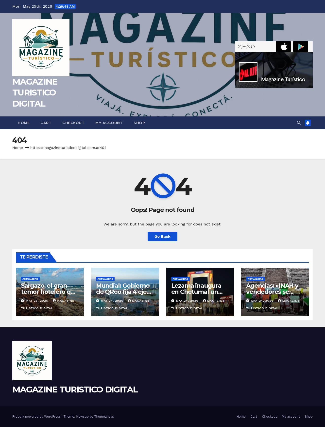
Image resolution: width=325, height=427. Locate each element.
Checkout (73, 123)
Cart (45, 123)
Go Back (162, 236)
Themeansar (103, 416)
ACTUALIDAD (30, 279)
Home (24, 123)
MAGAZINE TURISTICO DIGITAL (34, 92)
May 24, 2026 (112, 300)
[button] (299, 122)
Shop (139, 123)
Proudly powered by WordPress (37, 416)
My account (109, 123)
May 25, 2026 (37, 300)
